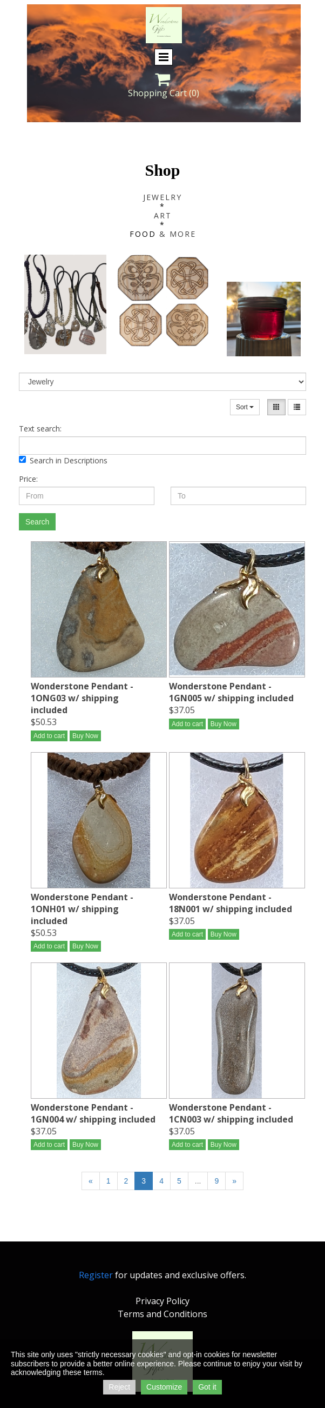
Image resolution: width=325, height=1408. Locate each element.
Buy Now (85, 736)
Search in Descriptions (63, 460)
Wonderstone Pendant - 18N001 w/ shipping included (230, 903)
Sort (245, 407)
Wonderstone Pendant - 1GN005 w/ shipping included (231, 692)
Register (96, 1275)
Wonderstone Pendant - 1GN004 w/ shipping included (93, 1113)
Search (37, 521)
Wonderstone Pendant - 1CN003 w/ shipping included (231, 1113)
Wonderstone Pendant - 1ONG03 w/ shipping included (82, 698)
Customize (164, 1387)
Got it (207, 1387)
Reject (119, 1387)
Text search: (40, 428)
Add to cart (49, 736)
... (198, 1181)
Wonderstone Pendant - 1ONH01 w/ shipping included (82, 909)
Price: (28, 479)
